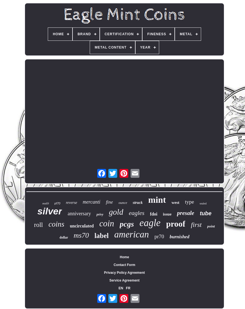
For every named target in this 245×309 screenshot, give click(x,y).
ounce (123, 203)
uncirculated (82, 226)
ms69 (45, 203)
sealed (203, 203)
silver (50, 211)
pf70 (57, 203)
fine (109, 202)
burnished (179, 236)
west (175, 202)
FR (128, 288)
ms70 (81, 235)
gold (116, 211)
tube (205, 213)
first (196, 224)
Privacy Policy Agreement (124, 273)
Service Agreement (124, 280)
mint (157, 200)
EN (121, 288)
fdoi (154, 214)
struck (138, 203)
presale (185, 213)
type (189, 202)
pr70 (159, 236)
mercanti (91, 202)
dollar (63, 237)
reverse (71, 203)
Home (124, 257)
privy (99, 214)
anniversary (79, 213)
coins (56, 224)
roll (38, 224)
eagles (136, 212)
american (131, 234)
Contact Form (124, 265)
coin (106, 223)
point (211, 226)
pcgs (127, 224)
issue (167, 214)
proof (175, 223)
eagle (150, 222)
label (101, 235)
